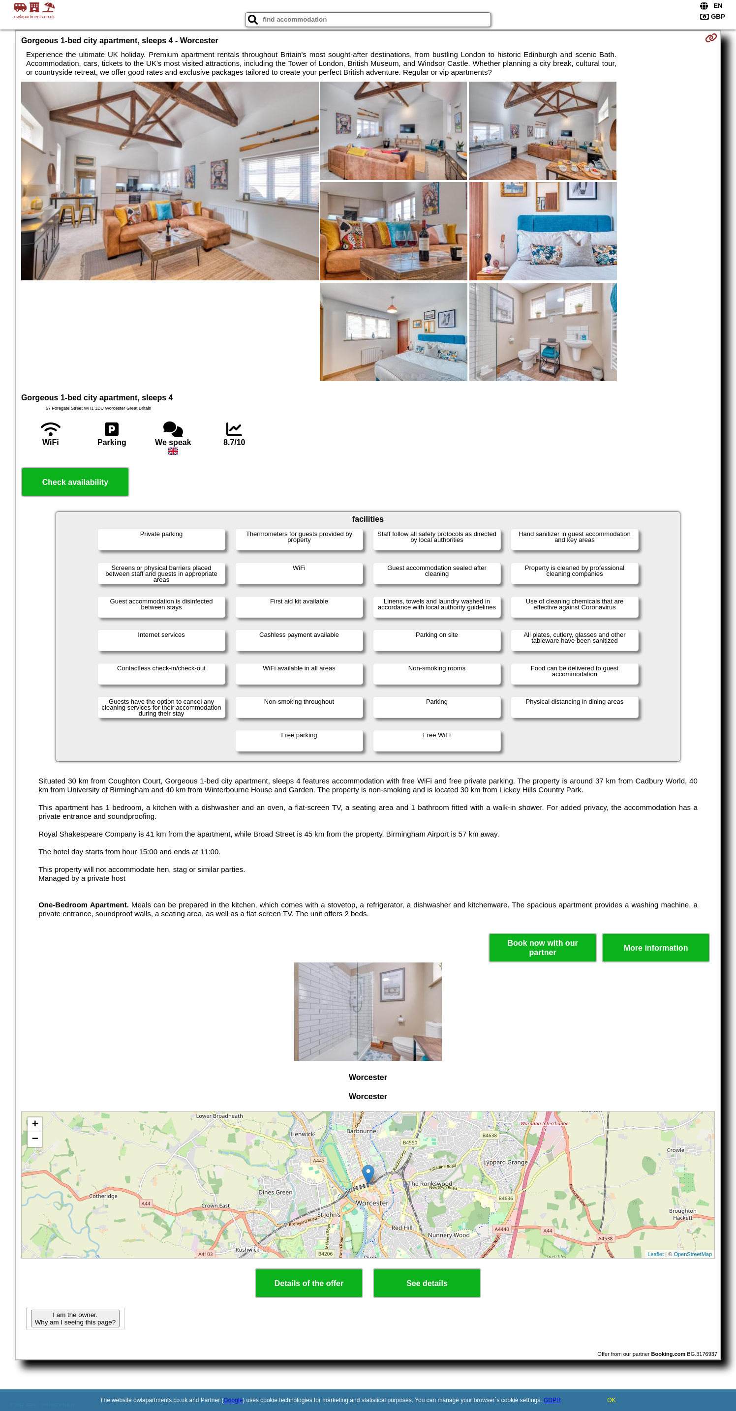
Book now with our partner (543, 948)
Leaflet (655, 1254)
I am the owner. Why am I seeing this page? (75, 1318)
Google (233, 1400)
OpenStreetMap (693, 1254)
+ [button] (35, 1124)
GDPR (552, 1400)
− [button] (35, 1139)
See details (427, 1283)
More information (656, 948)
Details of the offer (309, 1283)
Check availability (75, 482)
